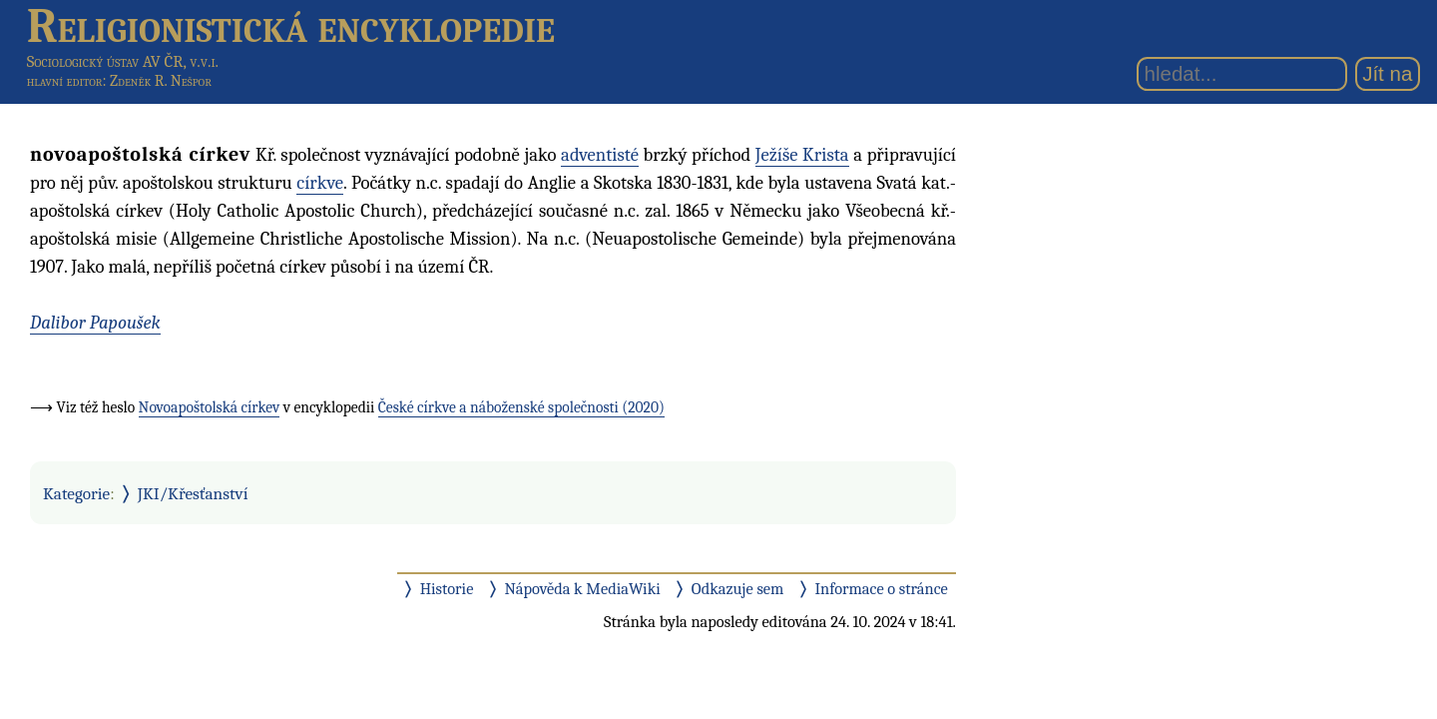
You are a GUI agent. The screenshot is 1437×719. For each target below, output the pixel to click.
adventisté (600, 155)
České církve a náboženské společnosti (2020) (521, 407)
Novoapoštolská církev (209, 407)
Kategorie (76, 493)
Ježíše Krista (802, 155)
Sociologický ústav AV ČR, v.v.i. (123, 61)
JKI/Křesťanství (193, 493)
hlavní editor (65, 81)
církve (319, 183)
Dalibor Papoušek (95, 323)
